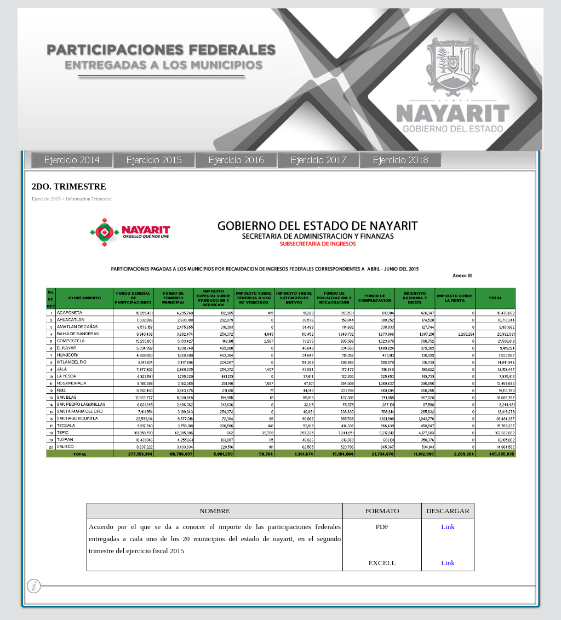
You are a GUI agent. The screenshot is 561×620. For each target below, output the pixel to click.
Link (448, 527)
